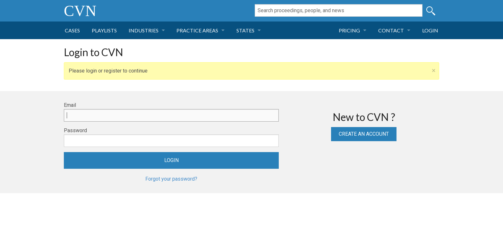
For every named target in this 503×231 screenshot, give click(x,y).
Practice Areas (197, 30)
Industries (143, 30)
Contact (391, 30)
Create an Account (364, 134)
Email (70, 105)
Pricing (349, 30)
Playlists (104, 30)
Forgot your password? (171, 179)
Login (430, 30)
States (245, 30)
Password (75, 130)
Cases (72, 30)
